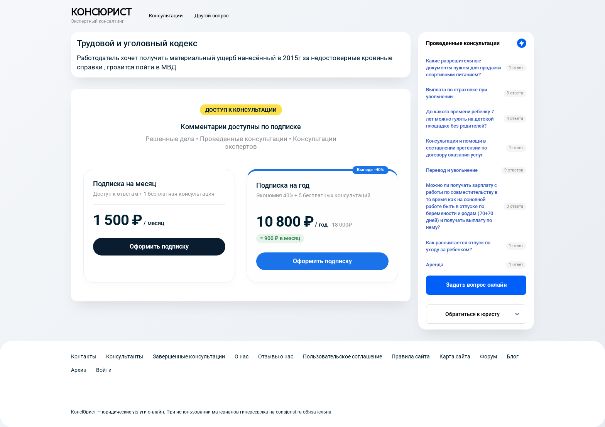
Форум (488, 356)
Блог (513, 356)
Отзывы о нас (275, 356)
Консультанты (124, 356)
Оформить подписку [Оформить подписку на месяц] (159, 246)
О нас (241, 356)
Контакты (83, 356)
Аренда (434, 264)
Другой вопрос (211, 15)
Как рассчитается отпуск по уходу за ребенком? (458, 246)
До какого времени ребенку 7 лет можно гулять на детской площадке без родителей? (460, 118)
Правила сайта (411, 356)
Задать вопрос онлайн (476, 284)
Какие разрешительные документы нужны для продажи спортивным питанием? (463, 67)
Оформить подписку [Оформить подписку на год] (322, 261)
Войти (104, 370)
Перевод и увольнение (452, 170)
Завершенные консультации (189, 356)
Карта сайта (454, 356)
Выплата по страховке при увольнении (456, 93)
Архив (78, 370)
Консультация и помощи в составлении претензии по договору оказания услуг (456, 148)
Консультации (166, 15)
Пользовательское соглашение (342, 356)
